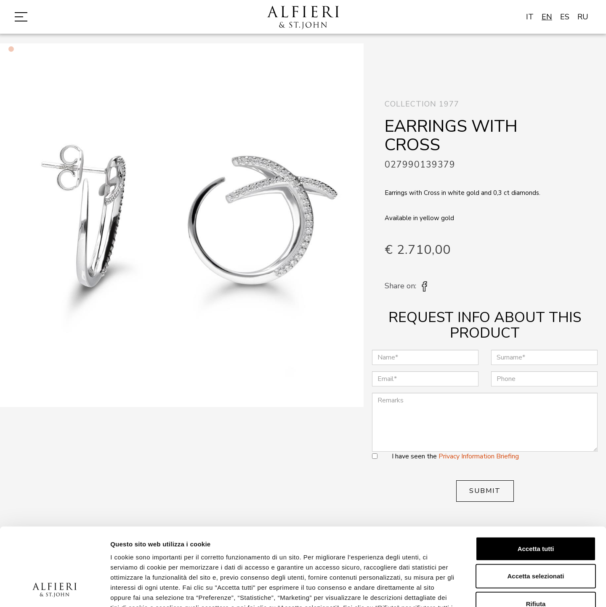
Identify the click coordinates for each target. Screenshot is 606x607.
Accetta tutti (536, 478)
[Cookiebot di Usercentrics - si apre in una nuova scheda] (54, 590)
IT (530, 17)
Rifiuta (536, 533)
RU (582, 17)
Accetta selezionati (535, 505)
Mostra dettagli (442, 590)
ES (564, 17)
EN (547, 17)
